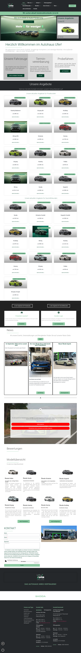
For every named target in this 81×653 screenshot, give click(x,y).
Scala (40, 187)
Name (5, 533)
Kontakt (35, 8)
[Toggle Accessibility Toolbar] (2, 643)
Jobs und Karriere (27, 8)
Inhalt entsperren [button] (40, 424)
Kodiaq (65, 110)
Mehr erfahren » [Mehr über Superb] (65, 193)
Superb (65, 187)
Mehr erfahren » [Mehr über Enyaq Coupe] (15, 298)
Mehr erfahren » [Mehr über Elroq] (15, 193)
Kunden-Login (58, 316)
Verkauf (38, 3)
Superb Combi (65, 215)
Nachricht (6, 541)
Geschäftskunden (27, 6)
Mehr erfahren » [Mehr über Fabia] (65, 272)
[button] (58, 27)
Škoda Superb (64, 478)
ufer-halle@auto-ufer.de (44, 622)
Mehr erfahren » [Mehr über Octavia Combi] (40, 221)
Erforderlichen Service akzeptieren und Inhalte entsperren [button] (40, 428)
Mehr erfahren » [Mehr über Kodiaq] (15, 247)
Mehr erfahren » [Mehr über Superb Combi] (65, 221)
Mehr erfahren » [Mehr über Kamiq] (65, 247)
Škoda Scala (27, 478)
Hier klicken (23, 561)
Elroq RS (15, 136)
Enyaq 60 (40, 110)
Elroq (15, 187)
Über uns (30, 3)
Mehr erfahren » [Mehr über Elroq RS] (15, 142)
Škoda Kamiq (27, 505)
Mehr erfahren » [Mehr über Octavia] (40, 142)
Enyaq (16, 161)
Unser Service (47, 6)
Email (5, 537)
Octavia (40, 136)
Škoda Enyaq (9, 505)
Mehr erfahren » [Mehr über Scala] (40, 193)
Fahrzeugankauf (47, 2)
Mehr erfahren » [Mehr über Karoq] (65, 142)
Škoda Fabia (9, 478)
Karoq (65, 136)
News (55, 5)
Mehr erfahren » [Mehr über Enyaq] (40, 272)
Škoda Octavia (46, 478)
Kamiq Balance (16, 110)
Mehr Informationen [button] (40, 421)
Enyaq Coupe (15, 291)
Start (24, 2)
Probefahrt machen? (22, 316)
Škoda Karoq (45, 505)
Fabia (65, 161)
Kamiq (40, 161)
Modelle (37, 6)
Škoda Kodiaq (64, 505)
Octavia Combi (40, 215)
